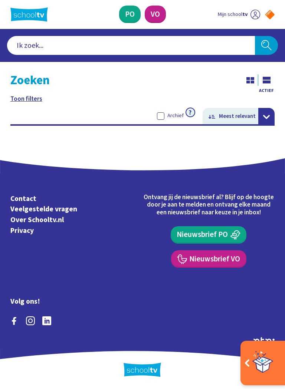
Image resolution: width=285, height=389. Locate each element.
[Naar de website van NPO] (270, 15)
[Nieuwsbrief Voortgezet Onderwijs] (208, 259)
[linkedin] (47, 321)
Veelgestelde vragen (43, 209)
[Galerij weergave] (250, 80)
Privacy (22, 230)
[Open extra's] (262, 363)
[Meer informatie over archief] (190, 112)
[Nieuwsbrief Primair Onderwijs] (208, 235)
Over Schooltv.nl (37, 220)
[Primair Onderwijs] (130, 14)
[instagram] (30, 321)
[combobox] (131, 45)
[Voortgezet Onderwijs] (155, 14)
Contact (23, 199)
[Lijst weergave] (266, 80)
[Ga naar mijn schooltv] (239, 14)
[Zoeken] (266, 45)
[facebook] (14, 321)
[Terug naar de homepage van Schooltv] (29, 14)
